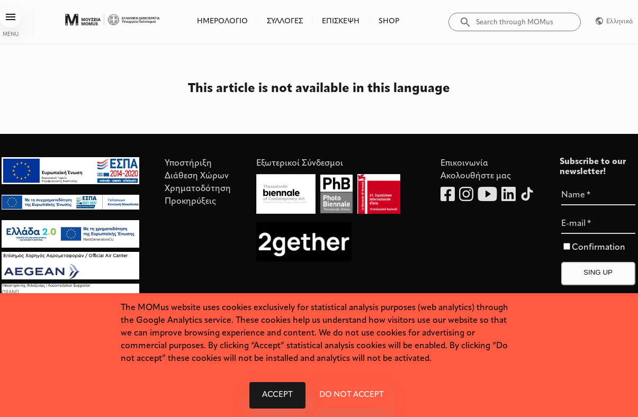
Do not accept (351, 395)
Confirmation (598, 247)
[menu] (10, 17)
